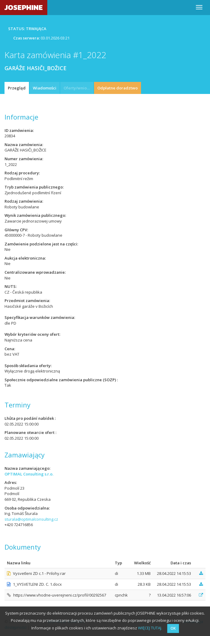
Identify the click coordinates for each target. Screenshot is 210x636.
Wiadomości (44, 88)
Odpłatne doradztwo (117, 88)
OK (173, 628)
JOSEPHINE (24, 7)
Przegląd (17, 88)
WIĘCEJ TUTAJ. (150, 628)
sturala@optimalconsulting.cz (31, 519)
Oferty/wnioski (78, 88)
